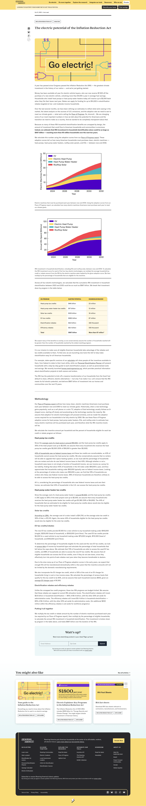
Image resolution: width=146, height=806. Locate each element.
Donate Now (118, 741)
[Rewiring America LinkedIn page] (108, 792)
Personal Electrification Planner (90, 363)
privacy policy (88, 650)
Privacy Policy (34, 792)
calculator (71, 360)
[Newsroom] (108, 2)
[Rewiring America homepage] (20, 2)
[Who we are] (118, 2)
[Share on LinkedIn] (28, 28)
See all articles (123, 672)
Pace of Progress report (90, 137)
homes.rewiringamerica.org (71, 368)
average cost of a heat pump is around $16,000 (60, 443)
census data (41, 546)
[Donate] (126, 2)
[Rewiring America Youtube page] (125, 792)
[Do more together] (65, 2)
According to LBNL (42, 515)
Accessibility (44, 792)
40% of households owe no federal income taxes (53, 453)
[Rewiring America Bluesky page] (112, 792)
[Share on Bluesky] (28, 32)
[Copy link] (28, 39)
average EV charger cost (44, 580)
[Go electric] (53, 2)
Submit (102, 644)
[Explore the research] (80, 2)
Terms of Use (25, 792)
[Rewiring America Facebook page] (120, 792)
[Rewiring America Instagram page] (116, 792)
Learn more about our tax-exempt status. (70, 742)
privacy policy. (97, 786)
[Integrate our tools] (95, 2)
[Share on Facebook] (28, 35)
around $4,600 (81, 495)
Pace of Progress (78, 114)
